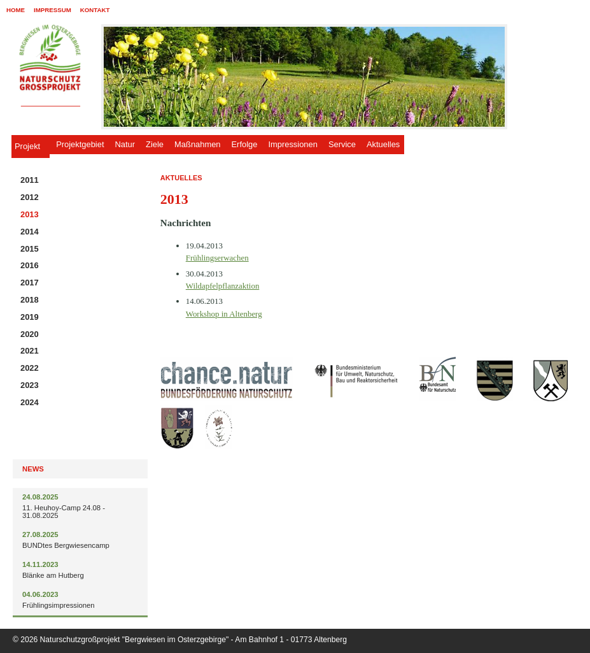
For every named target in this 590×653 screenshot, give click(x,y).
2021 (29, 350)
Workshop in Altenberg (224, 314)
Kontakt (95, 9)
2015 (29, 249)
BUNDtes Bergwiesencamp (65, 545)
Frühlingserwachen (217, 257)
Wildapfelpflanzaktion (223, 286)
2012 (29, 197)
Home (15, 9)
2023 (29, 385)
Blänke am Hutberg (53, 575)
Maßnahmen (197, 144)
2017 (29, 282)
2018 (29, 300)
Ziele (155, 144)
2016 (29, 265)
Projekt (27, 146)
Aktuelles (383, 144)
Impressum (52, 9)
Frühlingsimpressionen (58, 605)
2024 (29, 402)
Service (342, 144)
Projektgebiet (80, 144)
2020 (29, 334)
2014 (29, 231)
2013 (29, 214)
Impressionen (292, 144)
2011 (29, 180)
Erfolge (245, 144)
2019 (29, 317)
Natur (125, 144)
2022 (29, 368)
